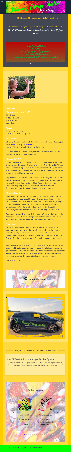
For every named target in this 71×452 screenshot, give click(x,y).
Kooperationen (50, 18)
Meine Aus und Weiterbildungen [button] (35, 280)
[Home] (17, 18)
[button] (10, 316)
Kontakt (23, 18)
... (35, 366)
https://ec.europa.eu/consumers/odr (24, 145)
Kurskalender (34, 18)
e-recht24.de (16, 260)
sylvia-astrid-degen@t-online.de (22, 134)
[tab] (30, 63)
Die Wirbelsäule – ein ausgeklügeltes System (31, 359)
